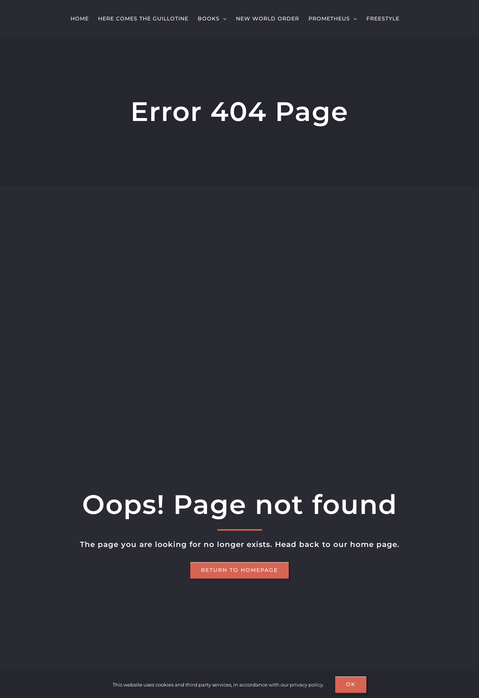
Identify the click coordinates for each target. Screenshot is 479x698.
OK (351, 684)
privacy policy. (307, 685)
